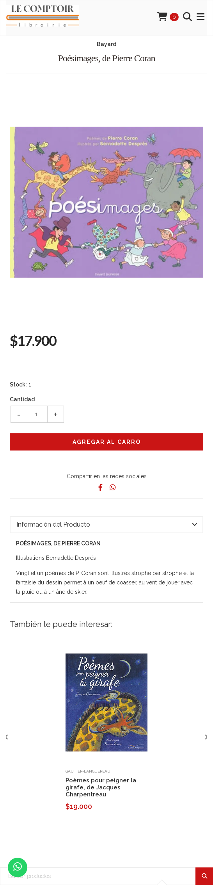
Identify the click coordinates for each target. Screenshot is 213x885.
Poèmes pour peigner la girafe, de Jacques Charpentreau (101, 787)
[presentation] (7, 737)
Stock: (18, 384)
